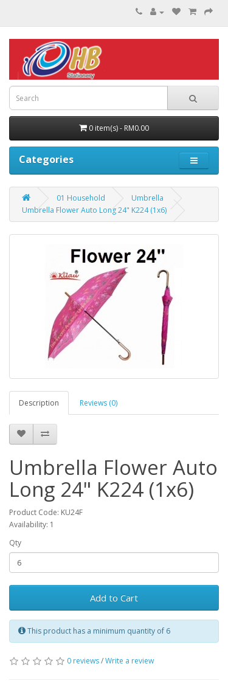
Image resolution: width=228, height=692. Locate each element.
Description (39, 403)
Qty (15, 543)
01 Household (81, 198)
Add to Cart (114, 598)
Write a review (129, 661)
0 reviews (83, 661)
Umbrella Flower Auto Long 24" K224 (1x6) (94, 210)
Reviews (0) (98, 403)
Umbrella (147, 198)
